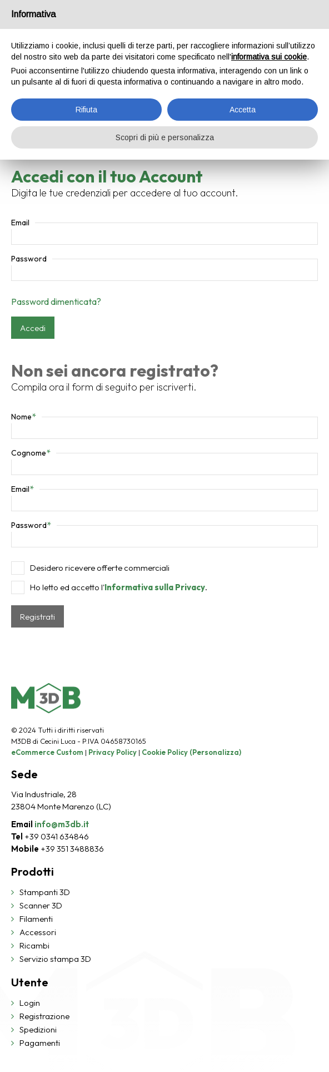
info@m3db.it (61, 824)
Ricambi (34, 945)
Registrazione (44, 1016)
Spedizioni (38, 1029)
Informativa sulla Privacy (154, 587)
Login (29, 1002)
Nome (23, 416)
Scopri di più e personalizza (165, 137)
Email (20, 223)
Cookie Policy (165, 752)
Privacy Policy (112, 752)
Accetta (243, 109)
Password (29, 259)
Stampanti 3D (44, 892)
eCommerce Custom (47, 752)
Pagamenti (39, 1043)
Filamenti (36, 918)
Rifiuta (86, 109)
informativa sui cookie (269, 56)
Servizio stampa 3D (55, 959)
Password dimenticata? (56, 301)
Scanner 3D (40, 905)
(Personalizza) (215, 752)
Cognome (31, 453)
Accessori (37, 932)
